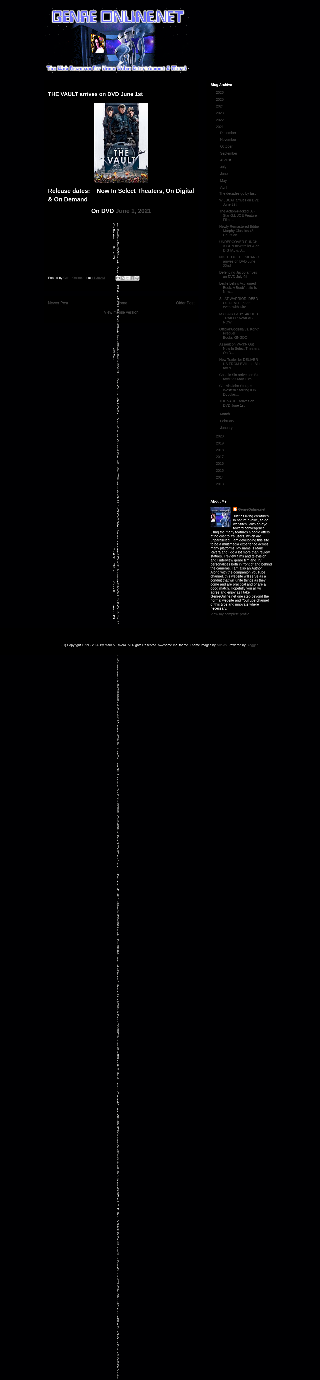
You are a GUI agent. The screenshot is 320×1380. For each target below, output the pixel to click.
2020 (220, 436)
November (228, 140)
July (223, 167)
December (228, 133)
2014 (220, 477)
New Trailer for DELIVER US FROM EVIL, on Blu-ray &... (240, 364)
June (224, 174)
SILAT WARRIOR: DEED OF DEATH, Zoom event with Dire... (238, 303)
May (224, 181)
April (224, 187)
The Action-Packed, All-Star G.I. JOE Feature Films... (238, 215)
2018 (220, 450)
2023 (220, 113)
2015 (220, 471)
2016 (220, 464)
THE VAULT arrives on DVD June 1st (236, 403)
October (227, 146)
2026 (220, 92)
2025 (220, 99)
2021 (220, 127)
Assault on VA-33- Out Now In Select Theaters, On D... (239, 348)
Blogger (252, 645)
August (226, 160)
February (227, 421)
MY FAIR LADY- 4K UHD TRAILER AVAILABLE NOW (238, 318)
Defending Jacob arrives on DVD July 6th (238, 274)
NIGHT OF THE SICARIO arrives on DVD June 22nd (239, 261)
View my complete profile (229, 614)
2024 (220, 106)
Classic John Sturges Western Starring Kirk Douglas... (237, 390)
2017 (220, 457)
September (229, 153)
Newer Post (58, 303)
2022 (220, 120)
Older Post (185, 303)
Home (122, 303)
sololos (221, 645)
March (225, 414)
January (227, 428)
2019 (220, 443)
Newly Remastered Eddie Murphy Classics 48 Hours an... (239, 230)
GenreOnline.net (252, 509)
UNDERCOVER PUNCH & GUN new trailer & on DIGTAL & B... (239, 246)
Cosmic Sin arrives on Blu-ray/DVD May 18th (239, 377)
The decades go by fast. (237, 193)
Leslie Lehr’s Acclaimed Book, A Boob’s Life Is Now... (238, 287)
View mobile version (121, 312)
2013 (220, 484)
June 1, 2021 (133, 210)
